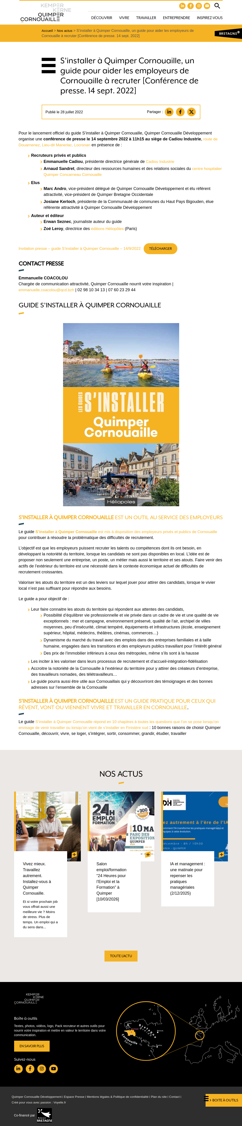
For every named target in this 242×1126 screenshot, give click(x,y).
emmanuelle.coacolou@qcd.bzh (48, 291)
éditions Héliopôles (108, 229)
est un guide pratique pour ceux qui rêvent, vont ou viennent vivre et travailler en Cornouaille (116, 711)
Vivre (124, 18)
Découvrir (101, 18)
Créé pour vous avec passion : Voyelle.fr (40, 1102)
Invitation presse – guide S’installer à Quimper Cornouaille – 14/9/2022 (83, 249)
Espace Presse (77, 1096)
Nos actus (66, 31)
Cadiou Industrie (161, 162)
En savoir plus (32, 1045)
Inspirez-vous (210, 18)
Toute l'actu (121, 958)
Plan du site (166, 1096)
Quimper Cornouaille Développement (38, 1096)
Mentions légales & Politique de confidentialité (123, 1096)
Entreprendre (176, 18)
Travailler (146, 18)
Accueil (47, 31)
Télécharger (167, 249)
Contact (182, 1096)
